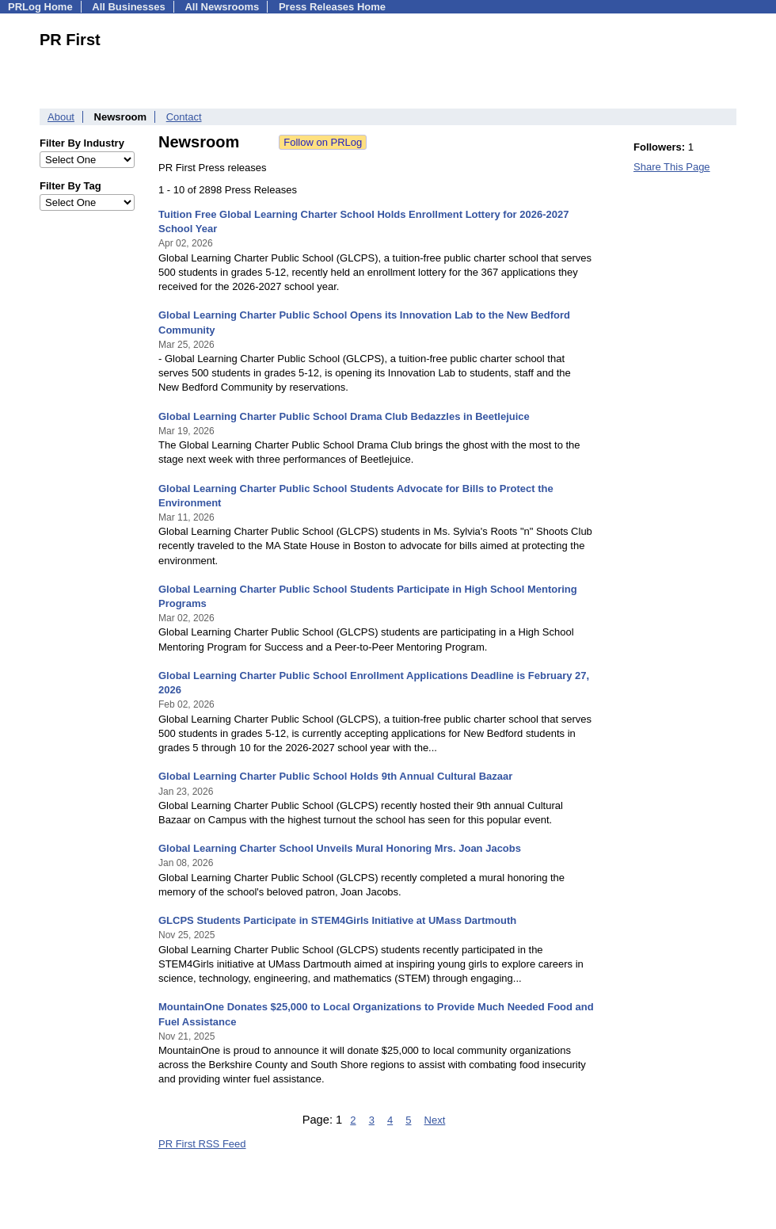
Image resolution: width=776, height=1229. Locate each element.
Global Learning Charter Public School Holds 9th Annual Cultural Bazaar (335, 776)
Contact (184, 117)
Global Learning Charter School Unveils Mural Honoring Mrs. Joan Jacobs (339, 848)
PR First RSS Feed (202, 1144)
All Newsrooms (221, 7)
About (61, 117)
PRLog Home (40, 7)
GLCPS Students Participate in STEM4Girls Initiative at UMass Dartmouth (337, 920)
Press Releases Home (332, 7)
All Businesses (128, 7)
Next (435, 1120)
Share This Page (671, 167)
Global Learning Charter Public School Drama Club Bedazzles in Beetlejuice (344, 416)
